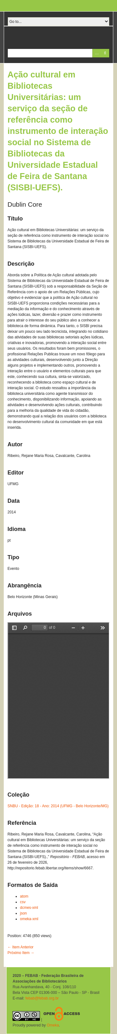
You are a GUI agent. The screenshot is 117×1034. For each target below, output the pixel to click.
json (23, 913)
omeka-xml (29, 919)
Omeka (53, 1025)
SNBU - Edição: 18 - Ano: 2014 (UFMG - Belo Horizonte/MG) (58, 806)
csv (23, 902)
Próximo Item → (20, 953)
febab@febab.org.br (42, 998)
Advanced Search (96, 53)
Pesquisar (105, 53)
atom (24, 896)
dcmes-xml (29, 907)
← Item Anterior (20, 947)
